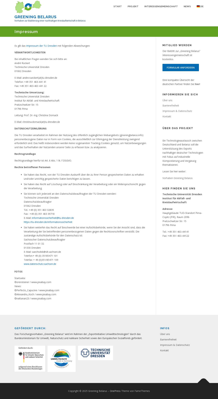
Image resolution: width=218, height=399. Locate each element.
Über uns (167, 100)
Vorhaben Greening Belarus (177, 178)
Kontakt (166, 116)
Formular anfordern (181, 67)
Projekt (133, 6)
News (187, 6)
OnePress (115, 391)
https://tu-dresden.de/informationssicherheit (48, 222)
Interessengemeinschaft (161, 6)
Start (118, 6)
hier (197, 84)
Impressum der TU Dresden (41, 45)
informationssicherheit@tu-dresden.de (53, 218)
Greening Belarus (35, 16)
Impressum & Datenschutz (177, 111)
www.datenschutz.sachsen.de (40, 263)
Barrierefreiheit (170, 105)
